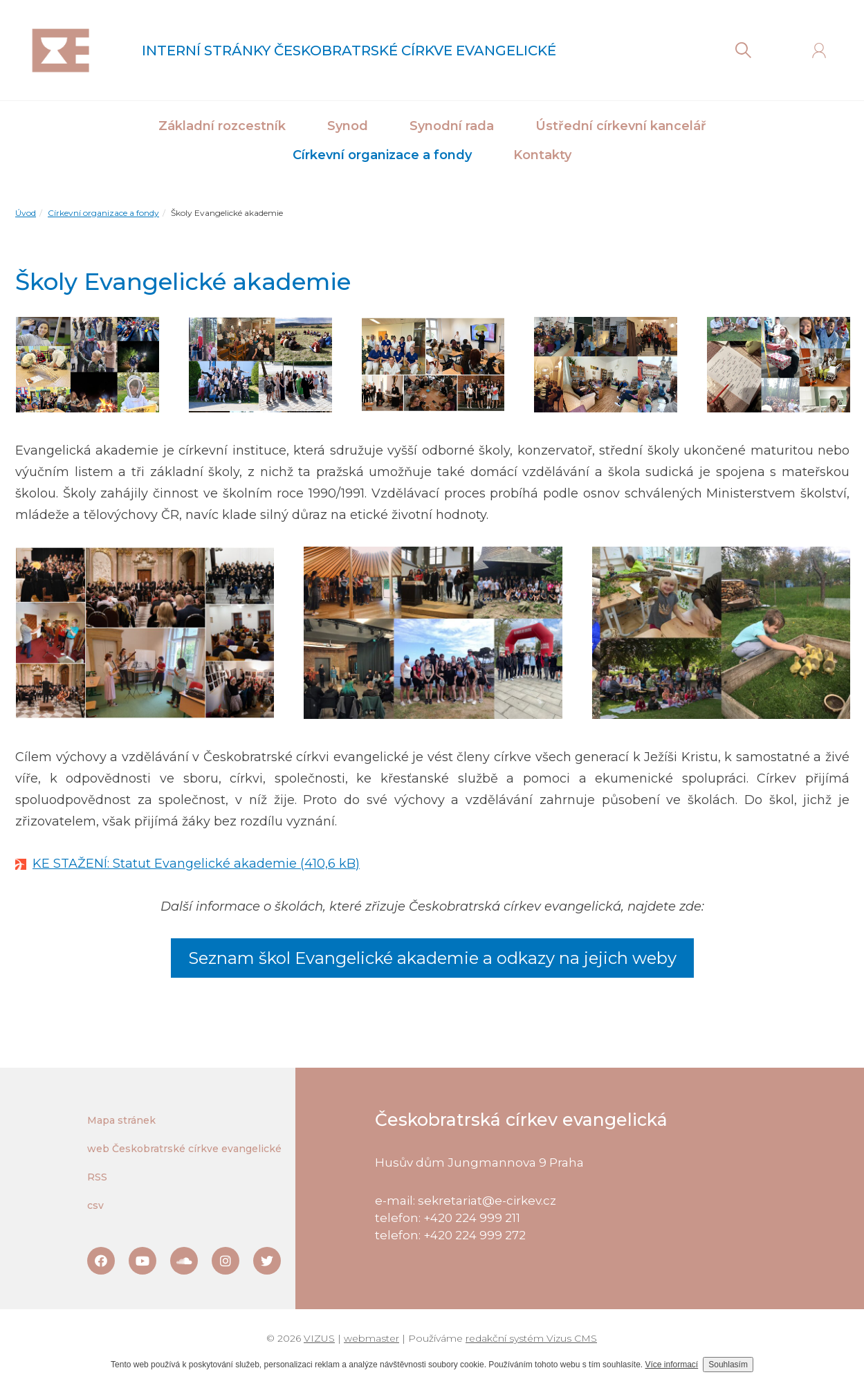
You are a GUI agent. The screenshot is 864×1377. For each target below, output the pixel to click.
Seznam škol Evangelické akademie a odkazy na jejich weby (432, 958)
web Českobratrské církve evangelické (184, 1148)
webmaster (371, 1338)
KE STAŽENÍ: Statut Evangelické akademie (165, 863)
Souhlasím (728, 1364)
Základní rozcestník (222, 126)
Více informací (672, 1364)
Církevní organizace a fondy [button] (382, 155)
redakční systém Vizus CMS (531, 1338)
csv (95, 1205)
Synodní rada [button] (452, 126)
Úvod (25, 213)
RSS (97, 1177)
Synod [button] (347, 126)
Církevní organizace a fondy (103, 213)
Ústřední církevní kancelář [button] (620, 126)
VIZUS (319, 1338)
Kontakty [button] (542, 155)
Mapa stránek (121, 1120)
